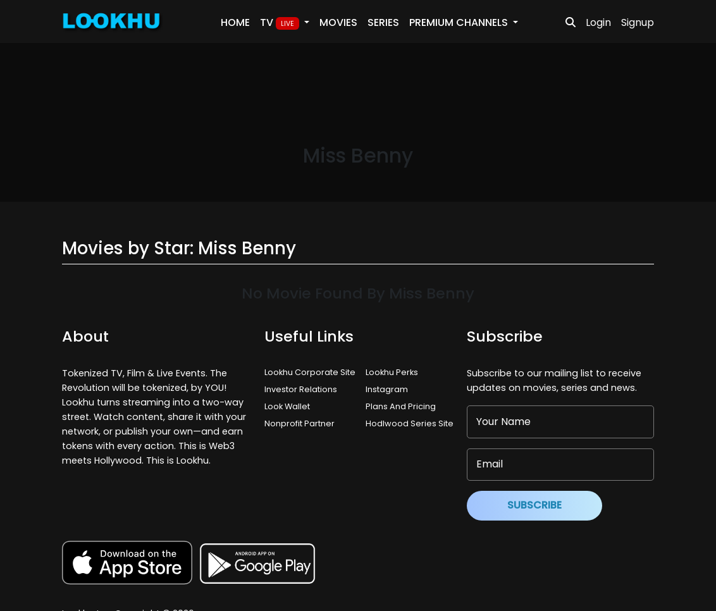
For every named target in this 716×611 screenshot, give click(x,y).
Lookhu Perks (392, 372)
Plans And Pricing (401, 406)
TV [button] (281, 22)
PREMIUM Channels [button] (459, 22)
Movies (338, 22)
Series (383, 22)
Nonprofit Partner (299, 423)
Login (598, 22)
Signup (637, 22)
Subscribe (534, 505)
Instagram (387, 389)
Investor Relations (300, 389)
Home (235, 22)
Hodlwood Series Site (410, 423)
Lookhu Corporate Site (311, 372)
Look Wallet (287, 406)
